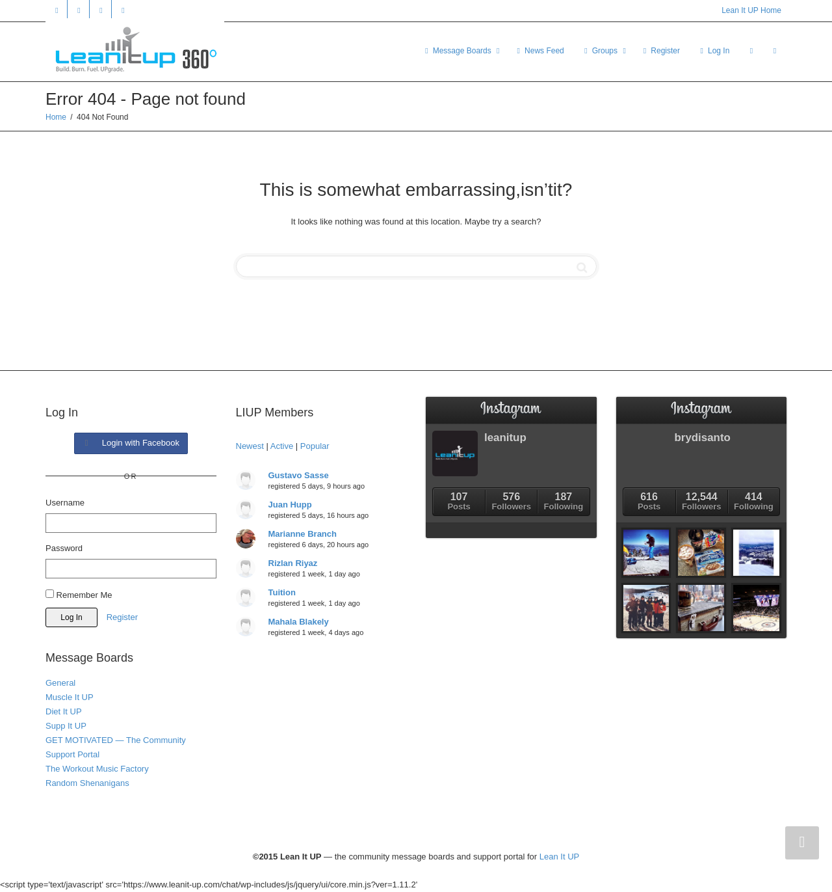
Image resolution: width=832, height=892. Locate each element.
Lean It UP (559, 856)
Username (65, 502)
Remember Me (79, 594)
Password (64, 548)
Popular (315, 446)
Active (281, 446)
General (60, 683)
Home (56, 117)
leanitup (505, 437)
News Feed (539, 50)
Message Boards (457, 50)
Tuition (282, 592)
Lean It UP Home (751, 10)
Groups (600, 50)
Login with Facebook (131, 443)
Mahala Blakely (298, 622)
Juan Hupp (290, 504)
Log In (714, 50)
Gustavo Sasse (298, 475)
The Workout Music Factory (97, 769)
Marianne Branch (302, 534)
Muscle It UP (70, 697)
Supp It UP (66, 726)
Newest (250, 446)
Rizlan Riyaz (293, 563)
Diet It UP (64, 711)
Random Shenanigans (87, 783)
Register (660, 50)
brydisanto (703, 437)
